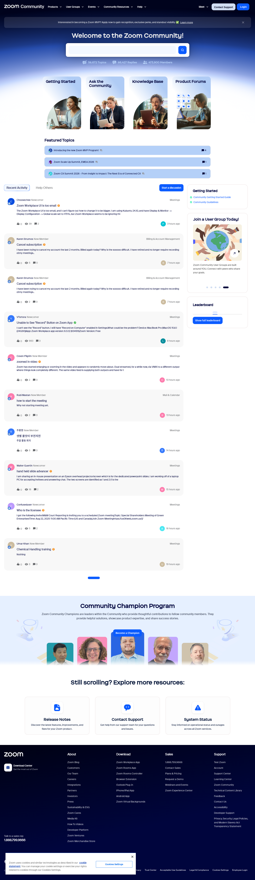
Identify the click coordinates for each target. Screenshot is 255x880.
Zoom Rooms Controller (129, 773)
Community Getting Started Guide (212, 197)
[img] (243, 22)
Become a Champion (127, 633)
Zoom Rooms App (126, 767)
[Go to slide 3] (215, 287)
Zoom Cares (74, 812)
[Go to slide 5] (225, 287)
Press (70, 801)
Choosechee (24, 200)
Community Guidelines (205, 202)
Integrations (74, 784)
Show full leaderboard (207, 320)
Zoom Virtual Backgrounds (130, 801)
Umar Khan (23, 543)
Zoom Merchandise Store (81, 841)
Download (123, 754)
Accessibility (221, 807)
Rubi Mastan (23, 395)
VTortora (21, 317)
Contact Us (220, 801)
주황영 (20, 430)
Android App (122, 796)
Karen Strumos (25, 239)
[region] (70, 864)
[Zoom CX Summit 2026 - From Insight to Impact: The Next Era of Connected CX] (99, 173)
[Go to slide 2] (211, 287)
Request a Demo (174, 779)
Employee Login (239, 870)
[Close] (132, 857)
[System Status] (197, 716)
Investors (72, 796)
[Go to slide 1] (207, 287)
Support (220, 754)
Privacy (137, 870)
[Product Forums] (191, 103)
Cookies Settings (220, 870)
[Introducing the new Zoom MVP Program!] (78, 150)
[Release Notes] (57, 716)
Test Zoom (220, 762)
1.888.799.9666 (14, 840)
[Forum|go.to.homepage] (24, 7)
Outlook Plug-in (124, 784)
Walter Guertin (24, 465)
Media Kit (72, 818)
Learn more (186, 22)
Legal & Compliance (199, 870)
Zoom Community (224, 784)
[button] (171, 187)
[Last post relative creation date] (173, 224)
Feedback (219, 796)
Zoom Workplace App (128, 762)
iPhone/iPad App (125, 790)
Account (218, 767)
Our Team (72, 773)
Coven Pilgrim (24, 356)
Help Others (44, 188)
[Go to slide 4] (219, 287)
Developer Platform (77, 829)
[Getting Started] (62, 103)
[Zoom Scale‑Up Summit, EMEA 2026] (76, 162)
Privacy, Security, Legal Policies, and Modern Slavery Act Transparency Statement (231, 822)
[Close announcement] (243, 22)
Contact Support (223, 7)
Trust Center (150, 870)
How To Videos (75, 824)
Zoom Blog (73, 762)
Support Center (222, 773)
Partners (72, 790)
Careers (71, 779)
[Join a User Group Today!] (217, 251)
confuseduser (24, 504)
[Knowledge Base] (148, 103)
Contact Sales (173, 767)
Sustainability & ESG (78, 807)
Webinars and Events (176, 784)
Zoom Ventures (75, 835)
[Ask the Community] (105, 103)
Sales (169, 754)
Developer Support (224, 812)
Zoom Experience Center (179, 790)
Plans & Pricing (173, 773)
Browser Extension (126, 779)
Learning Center (223, 779)
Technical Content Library (228, 790)
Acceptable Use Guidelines (173, 870)
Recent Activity (17, 188)
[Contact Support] (127, 716)
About (71, 754)
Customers (73, 767)
